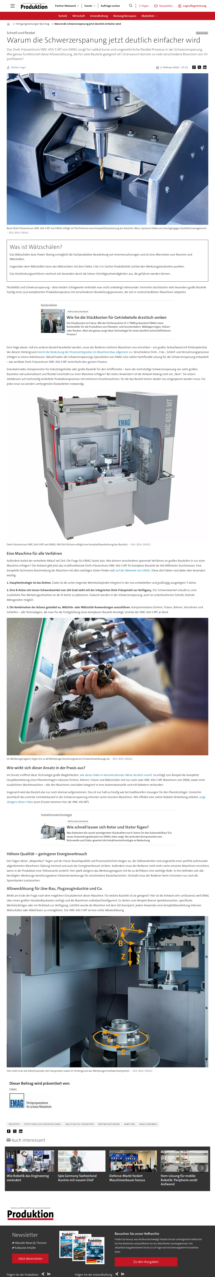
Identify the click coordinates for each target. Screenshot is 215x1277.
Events (88, 6)
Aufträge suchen (110, 6)
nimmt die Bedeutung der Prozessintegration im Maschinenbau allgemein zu (84, 352)
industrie (14, 1124)
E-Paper (144, 6)
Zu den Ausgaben (146, 1262)
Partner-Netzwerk (65, 6)
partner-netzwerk (109, 1124)
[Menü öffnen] (12, 6)
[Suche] (130, 6)
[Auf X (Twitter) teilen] (200, 67)
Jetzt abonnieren (30, 1258)
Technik (62, 16)
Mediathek (148, 16)
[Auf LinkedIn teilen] (205, 67)
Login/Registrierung (194, 6)
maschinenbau (148, 1124)
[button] (202, 1168)
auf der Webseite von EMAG (133, 570)
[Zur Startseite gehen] (34, 5)
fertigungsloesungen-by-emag (42, 1124)
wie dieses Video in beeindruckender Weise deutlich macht (116, 775)
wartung (129, 1124)
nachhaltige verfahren (79, 1124)
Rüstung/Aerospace (124, 16)
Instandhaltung (99, 16)
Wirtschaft (78, 16)
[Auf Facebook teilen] (194, 67)
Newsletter (166, 6)
